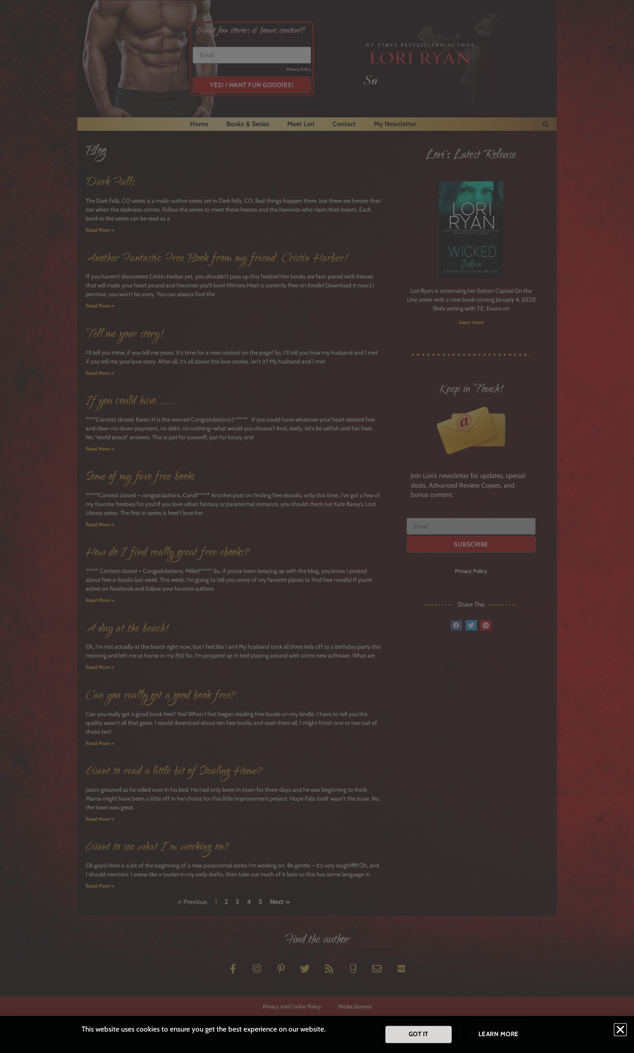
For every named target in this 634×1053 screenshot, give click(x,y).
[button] (620, 1029)
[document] (317, 526)
